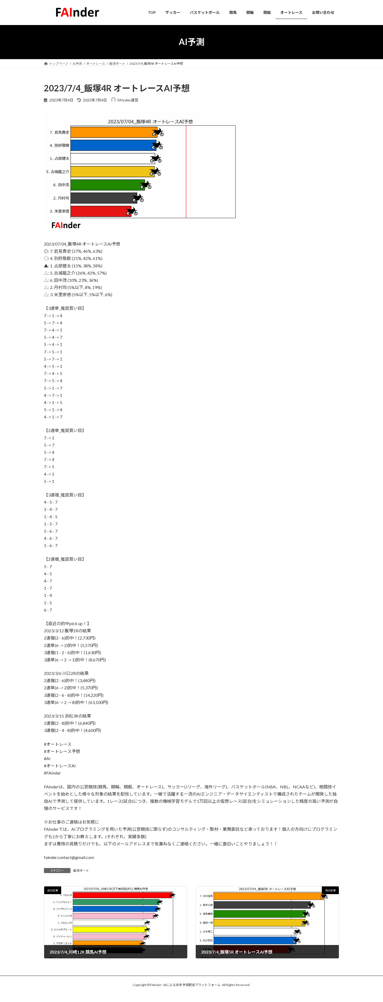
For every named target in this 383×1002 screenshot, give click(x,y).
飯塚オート (81, 871)
